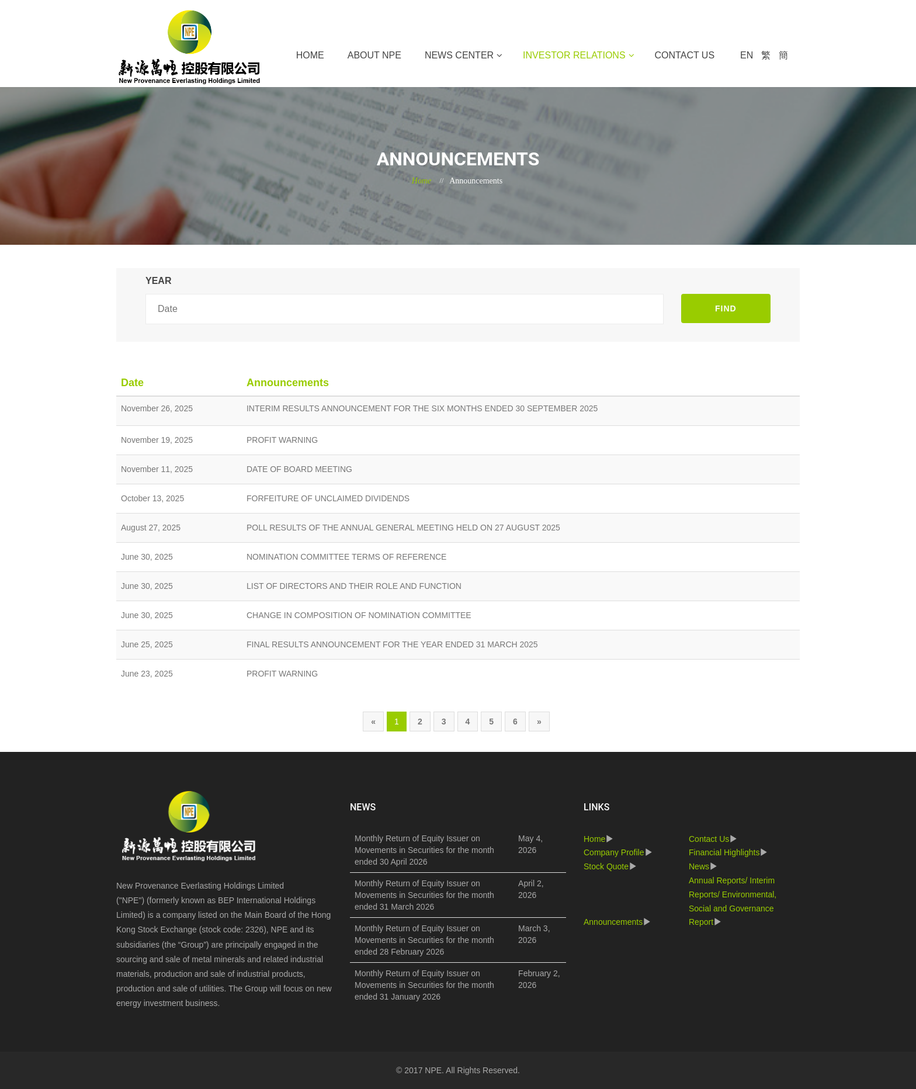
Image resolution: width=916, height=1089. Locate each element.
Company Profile (614, 852)
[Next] (539, 721)
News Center (459, 55)
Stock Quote (606, 866)
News (699, 866)
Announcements (613, 922)
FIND (726, 308)
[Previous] (373, 721)
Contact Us (685, 55)
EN (746, 55)
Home (310, 55)
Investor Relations (574, 55)
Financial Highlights (724, 852)
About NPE (374, 55)
